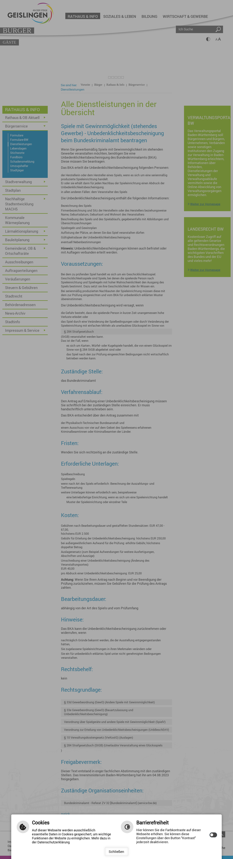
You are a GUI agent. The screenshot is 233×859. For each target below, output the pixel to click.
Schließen (116, 851)
